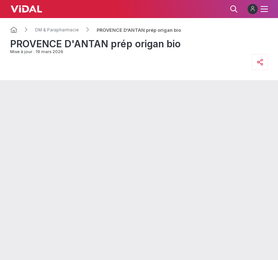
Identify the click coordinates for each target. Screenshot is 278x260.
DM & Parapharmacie (57, 29)
